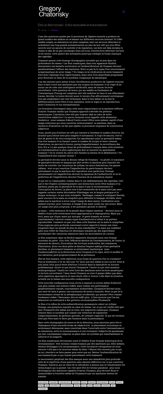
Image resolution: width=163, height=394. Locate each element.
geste (41, 385)
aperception (43, 382)
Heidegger (43, 389)
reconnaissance (67, 385)
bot (47, 385)
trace (83, 385)
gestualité (76, 382)
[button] (123, 11)
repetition (105, 385)
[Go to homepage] (54, 12)
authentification (65, 382)
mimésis (92, 382)
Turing (77, 385)
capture (97, 385)
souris (112, 382)
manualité (53, 382)
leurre (84, 382)
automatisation (102, 382)
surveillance (55, 385)
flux (113, 385)
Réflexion (54, 30)
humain (119, 382)
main (90, 385)
